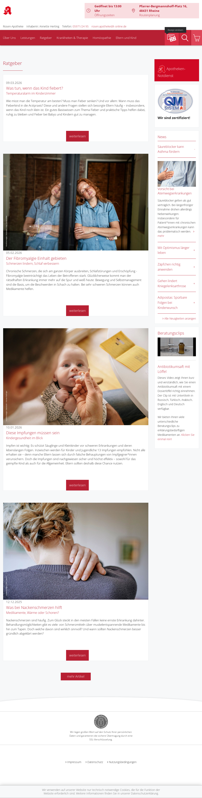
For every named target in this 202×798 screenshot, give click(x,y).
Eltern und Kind (126, 38)
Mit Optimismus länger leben (173, 250)
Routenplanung (149, 15)
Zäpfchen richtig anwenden (169, 267)
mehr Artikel (75, 676)
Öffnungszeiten (104, 15)
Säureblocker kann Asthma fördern (171, 149)
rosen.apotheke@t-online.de (109, 26)
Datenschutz (95, 762)
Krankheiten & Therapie (72, 38)
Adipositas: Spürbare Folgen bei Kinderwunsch (172, 302)
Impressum (74, 762)
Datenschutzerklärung (144, 793)
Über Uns (9, 38)
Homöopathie (102, 38)
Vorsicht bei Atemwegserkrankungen (175, 191)
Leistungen (28, 38)
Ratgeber (46, 38)
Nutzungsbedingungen (123, 762)
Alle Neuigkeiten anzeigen (180, 318)
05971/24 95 (81, 26)
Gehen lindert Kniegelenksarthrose (172, 283)
